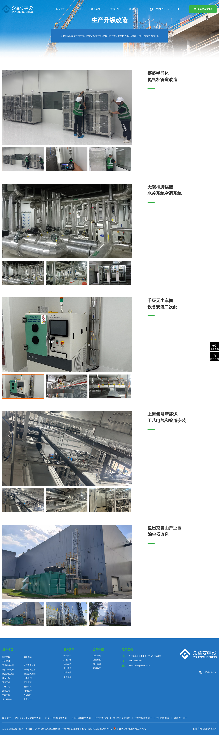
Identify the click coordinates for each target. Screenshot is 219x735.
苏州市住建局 (162, 718)
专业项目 (76, 9)
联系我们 (133, 9)
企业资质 (97, 660)
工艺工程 (6, 686)
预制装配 (6, 657)
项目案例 (95, 9)
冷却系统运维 (30, 669)
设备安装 (28, 657)
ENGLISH (209, 672)
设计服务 (67, 668)
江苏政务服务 (101, 718)
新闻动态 (97, 668)
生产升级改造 (30, 665)
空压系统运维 (8, 674)
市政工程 (6, 695)
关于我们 (114, 9)
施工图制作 (7, 699)
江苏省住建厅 (180, 718)
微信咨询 (214, 356)
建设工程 (6, 678)
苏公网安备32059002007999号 (131, 729)
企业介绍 (97, 655)
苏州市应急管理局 (121, 718)
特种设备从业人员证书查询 (28, 718)
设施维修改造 (8, 665)
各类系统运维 (8, 669)
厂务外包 (67, 660)
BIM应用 (27, 695)
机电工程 (28, 678)
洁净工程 (6, 682)
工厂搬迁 (6, 661)
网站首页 (60, 9)
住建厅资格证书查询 (81, 718)
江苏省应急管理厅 (143, 718)
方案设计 (28, 699)
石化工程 (28, 682)
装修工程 (6, 691)
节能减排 (67, 672)
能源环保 (28, 686)
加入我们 (97, 664)
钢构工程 (28, 691)
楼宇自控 (67, 677)
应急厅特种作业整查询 (56, 718)
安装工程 (67, 664)
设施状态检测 (30, 674)
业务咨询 (214, 347)
